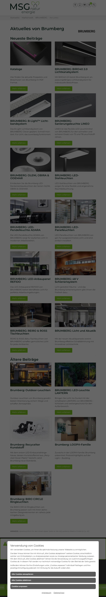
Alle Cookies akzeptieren (22, 574)
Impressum (46, 593)
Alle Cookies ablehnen (21, 580)
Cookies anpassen (19, 586)
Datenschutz (59, 593)
